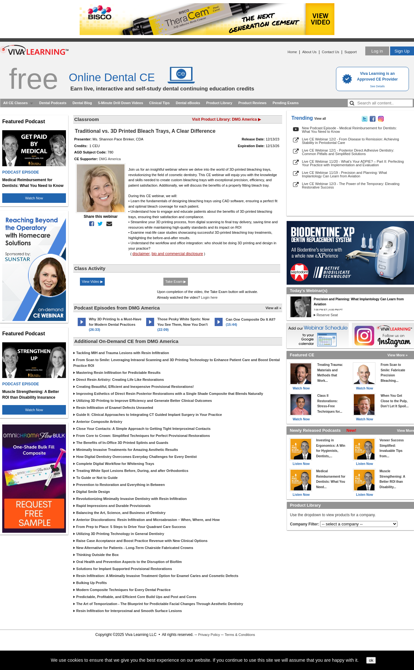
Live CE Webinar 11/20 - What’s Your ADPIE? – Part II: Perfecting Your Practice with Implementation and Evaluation (353, 163)
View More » (398, 355)
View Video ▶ (92, 281)
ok (371, 660)
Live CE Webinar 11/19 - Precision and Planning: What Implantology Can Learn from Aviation (344, 174)
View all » (273, 308)
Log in (377, 51)
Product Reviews (252, 103)
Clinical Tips (159, 103)
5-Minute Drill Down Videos (120, 103)
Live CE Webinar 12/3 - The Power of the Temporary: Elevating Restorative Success (350, 185)
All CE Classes (15, 103)
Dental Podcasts (53, 103)
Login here (209, 297)
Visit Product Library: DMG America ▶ (226, 119)
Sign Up (402, 51)
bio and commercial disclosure (177, 254)
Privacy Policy (209, 635)
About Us (309, 52)
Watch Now (34, 198)
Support (350, 52)
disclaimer (141, 254)
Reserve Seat (327, 315)
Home (292, 52)
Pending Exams (286, 103)
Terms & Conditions (240, 635)
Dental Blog (82, 103)
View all (320, 118)
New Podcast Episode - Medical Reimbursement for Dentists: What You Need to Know (349, 129)
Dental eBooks (188, 103)
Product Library (219, 103)
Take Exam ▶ (175, 281)
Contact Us (330, 52)
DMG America (110, 159)
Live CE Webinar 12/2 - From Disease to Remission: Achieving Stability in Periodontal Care (350, 141)
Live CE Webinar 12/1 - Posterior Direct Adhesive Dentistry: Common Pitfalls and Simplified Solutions (348, 152)
